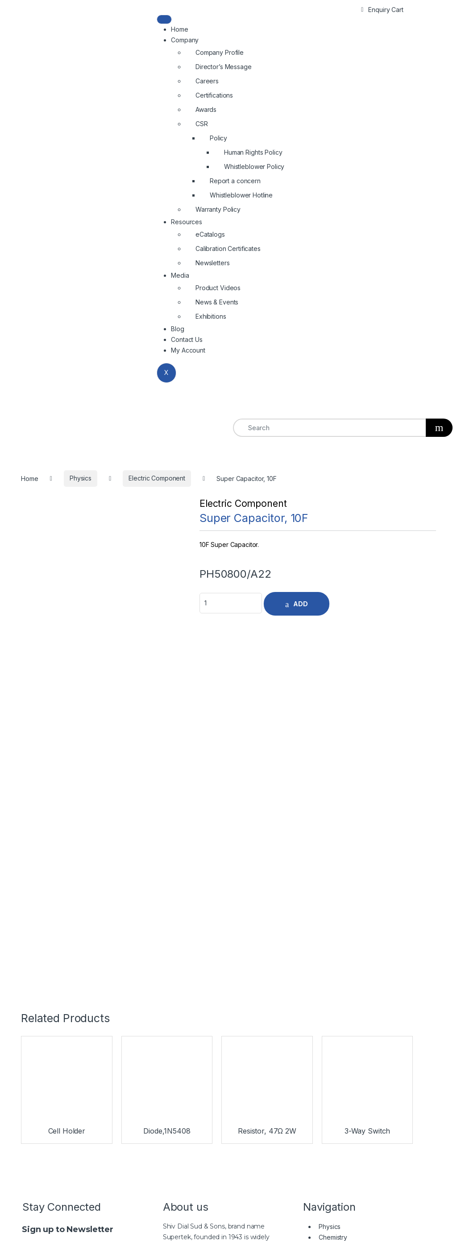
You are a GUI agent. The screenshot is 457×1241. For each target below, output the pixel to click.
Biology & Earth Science (353, 872)
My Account (188, 350)
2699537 (328, 1147)
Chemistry (333, 861)
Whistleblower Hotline (241, 195)
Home (179, 29)
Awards (205, 109)
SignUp (86, 878)
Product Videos (218, 288)
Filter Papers (337, 958)
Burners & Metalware (348, 915)
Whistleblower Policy (254, 166)
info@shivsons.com (397, 1147)
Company (185, 40)
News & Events (216, 302)
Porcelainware (339, 947)
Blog (177, 329)
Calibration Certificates (228, 248)
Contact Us (187, 339)
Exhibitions (210, 316)
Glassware (334, 893)
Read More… (182, 925)
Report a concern (235, 181)
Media (180, 275)
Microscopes (337, 883)
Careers (207, 81)
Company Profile (219, 52)
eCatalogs (210, 234)
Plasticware (335, 904)
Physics (330, 851)
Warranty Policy (218, 209)
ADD (300, 604)
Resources (186, 222)
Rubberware (337, 936)
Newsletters (212, 263)
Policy (218, 138)
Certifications (214, 95)
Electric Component (243, 503)
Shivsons (201, 1224)
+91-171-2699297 (284, 1147)
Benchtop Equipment (348, 925)
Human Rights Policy (253, 152)
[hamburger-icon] (164, 19)
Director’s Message (223, 66)
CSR (201, 123)
